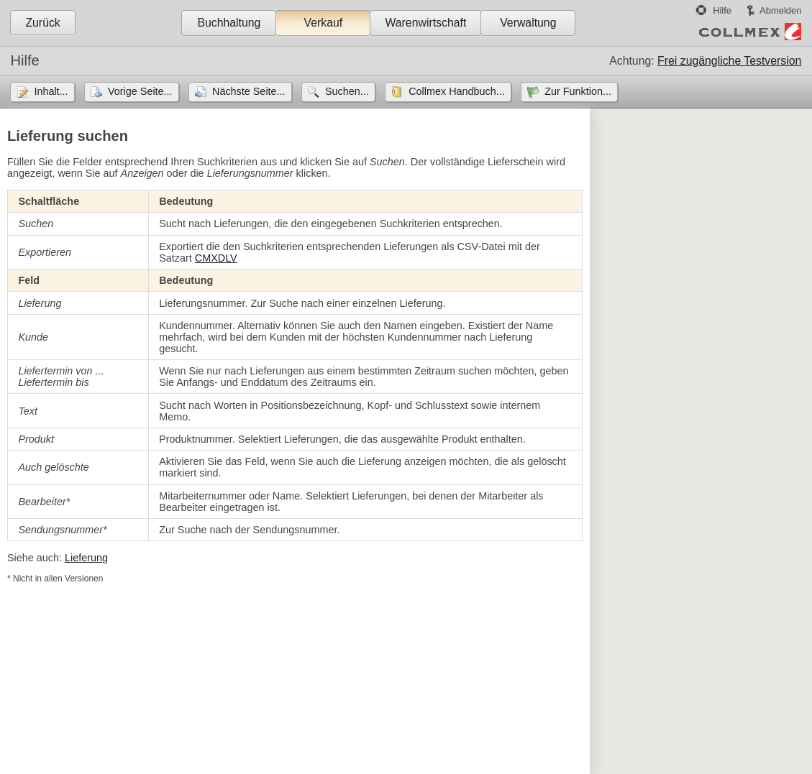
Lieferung (86, 557)
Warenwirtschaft (425, 23)
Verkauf (323, 23)
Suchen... (347, 91)
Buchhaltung (228, 23)
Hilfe (722, 10)
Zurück (42, 23)
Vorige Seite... (140, 91)
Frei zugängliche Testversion (729, 61)
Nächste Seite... (249, 91)
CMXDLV (216, 258)
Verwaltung (528, 23)
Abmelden (780, 10)
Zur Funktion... (577, 91)
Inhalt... (51, 91)
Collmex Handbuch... (457, 91)
